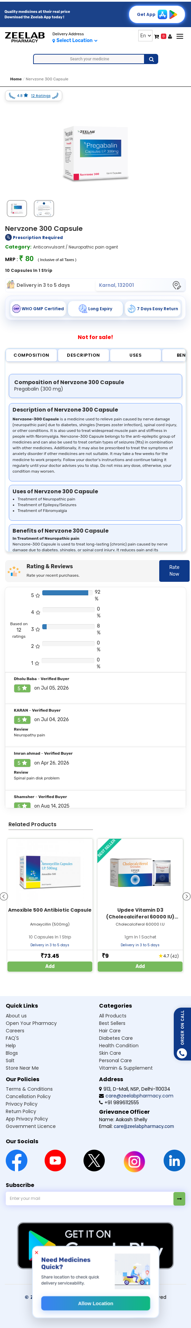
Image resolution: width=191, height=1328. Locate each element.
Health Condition (119, 1045)
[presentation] (186, 896)
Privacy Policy (22, 1104)
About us (16, 1015)
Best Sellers (112, 1023)
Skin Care (110, 1053)
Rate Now (174, 570)
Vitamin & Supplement (126, 1068)
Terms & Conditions (29, 1089)
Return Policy (21, 1111)
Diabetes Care (116, 1038)
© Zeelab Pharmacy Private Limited (71, 1297)
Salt (10, 1060)
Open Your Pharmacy (31, 1023)
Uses (135, 355)
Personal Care (115, 1060)
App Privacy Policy (27, 1118)
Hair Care (110, 1030)
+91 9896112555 (119, 1102)
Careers (15, 1030)
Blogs (12, 1053)
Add (50, 966)
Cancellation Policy (28, 1096)
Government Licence (31, 1126)
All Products (112, 1015)
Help (11, 1045)
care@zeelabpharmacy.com (136, 1095)
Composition (31, 355)
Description (83, 355)
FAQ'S (12, 1038)
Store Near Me (22, 1068)
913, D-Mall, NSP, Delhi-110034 (134, 1089)
